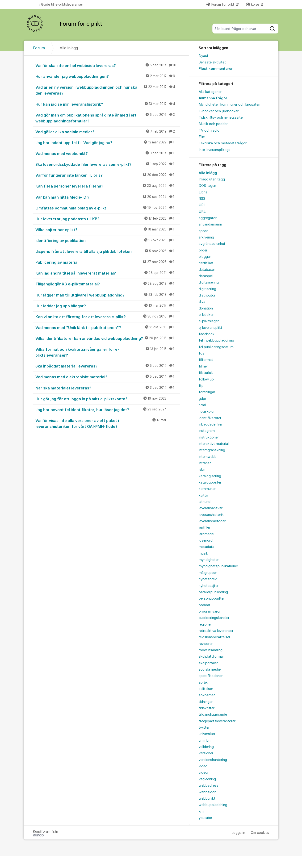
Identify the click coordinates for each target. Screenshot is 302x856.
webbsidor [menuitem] (207, 792)
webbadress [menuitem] (208, 785)
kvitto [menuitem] (203, 495)
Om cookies (260, 833)
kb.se (253, 4)
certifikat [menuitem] (206, 263)
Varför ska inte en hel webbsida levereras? (107, 65)
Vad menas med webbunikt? (107, 153)
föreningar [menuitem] (207, 392)
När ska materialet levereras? (107, 387)
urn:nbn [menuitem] (204, 740)
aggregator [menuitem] (208, 218)
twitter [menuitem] (204, 727)
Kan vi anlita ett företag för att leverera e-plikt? (107, 316)
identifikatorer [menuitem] (210, 418)
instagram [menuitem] (207, 431)
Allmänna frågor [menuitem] (213, 98)
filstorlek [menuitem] (206, 373)
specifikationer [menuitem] (211, 676)
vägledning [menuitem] (207, 779)
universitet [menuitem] (207, 734)
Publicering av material (107, 262)
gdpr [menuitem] (202, 399)
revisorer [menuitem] (206, 644)
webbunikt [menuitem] (207, 798)
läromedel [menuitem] (206, 534)
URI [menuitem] (202, 205)
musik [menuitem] (203, 553)
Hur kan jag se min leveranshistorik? (107, 104)
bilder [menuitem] (203, 250)
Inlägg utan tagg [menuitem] (212, 179)
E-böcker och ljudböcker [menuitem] (219, 111)
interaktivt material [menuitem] (214, 444)
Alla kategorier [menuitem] (210, 92)
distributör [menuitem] (207, 295)
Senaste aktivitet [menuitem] (212, 62)
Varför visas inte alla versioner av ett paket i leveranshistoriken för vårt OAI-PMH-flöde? (107, 423)
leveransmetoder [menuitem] (212, 521)
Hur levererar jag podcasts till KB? (107, 218)
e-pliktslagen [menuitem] (209, 321)
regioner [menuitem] (205, 624)
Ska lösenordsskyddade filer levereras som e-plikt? (107, 164)
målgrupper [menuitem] (208, 573)
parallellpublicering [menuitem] (213, 592)
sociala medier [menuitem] (210, 669)
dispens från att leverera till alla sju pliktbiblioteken (107, 251)
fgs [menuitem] (201, 353)
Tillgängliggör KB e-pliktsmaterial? (107, 283)
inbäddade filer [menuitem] (210, 424)
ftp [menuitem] (201, 386)
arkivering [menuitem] (206, 237)
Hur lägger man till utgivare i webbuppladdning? (107, 294)
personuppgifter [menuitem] (212, 598)
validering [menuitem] (206, 747)
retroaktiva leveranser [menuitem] (216, 631)
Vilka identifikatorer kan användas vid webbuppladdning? (107, 338)
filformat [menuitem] (206, 360)
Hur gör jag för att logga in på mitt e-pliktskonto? (107, 398)
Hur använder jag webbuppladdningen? (107, 76)
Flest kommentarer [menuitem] (216, 69)
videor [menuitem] (204, 772)
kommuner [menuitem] (207, 489)
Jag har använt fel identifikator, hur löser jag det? (107, 409)
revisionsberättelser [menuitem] (214, 637)
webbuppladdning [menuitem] (213, 805)
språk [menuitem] (203, 682)
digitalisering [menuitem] (209, 282)
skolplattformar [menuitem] (211, 656)
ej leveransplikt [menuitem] (210, 328)
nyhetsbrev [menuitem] (208, 579)
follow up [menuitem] (206, 379)
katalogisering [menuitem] (210, 476)
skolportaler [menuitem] (208, 663)
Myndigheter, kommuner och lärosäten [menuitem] (229, 104)
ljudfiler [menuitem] (204, 527)
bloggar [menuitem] (205, 257)
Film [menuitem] (202, 137)
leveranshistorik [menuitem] (211, 515)
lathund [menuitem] (204, 502)
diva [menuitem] (202, 302)
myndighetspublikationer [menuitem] (218, 566)
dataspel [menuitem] (206, 276)
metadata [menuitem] (206, 547)
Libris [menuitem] (203, 192)
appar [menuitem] (203, 231)
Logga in (238, 833)
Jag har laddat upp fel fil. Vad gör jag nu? (107, 142)
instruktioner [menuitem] (209, 437)
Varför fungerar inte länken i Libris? (107, 175)
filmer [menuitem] (203, 366)
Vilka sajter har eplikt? (107, 229)
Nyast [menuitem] (203, 56)
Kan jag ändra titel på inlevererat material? (107, 273)
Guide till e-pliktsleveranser (61, 4)
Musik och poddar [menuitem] (213, 124)
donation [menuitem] (206, 308)
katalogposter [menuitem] (210, 482)
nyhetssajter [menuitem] (208, 586)
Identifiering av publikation (107, 240)
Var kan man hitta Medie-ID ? (107, 197)
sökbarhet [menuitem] (207, 695)
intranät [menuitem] (205, 463)
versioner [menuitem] (206, 753)
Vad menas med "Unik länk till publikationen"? (107, 327)
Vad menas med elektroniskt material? (107, 376)
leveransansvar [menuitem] (210, 508)
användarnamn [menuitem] (210, 224)
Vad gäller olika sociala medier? (107, 131)
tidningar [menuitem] (206, 702)
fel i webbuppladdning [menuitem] (216, 340)
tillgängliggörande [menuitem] (213, 714)
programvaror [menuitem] (210, 611)
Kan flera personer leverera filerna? (107, 185)
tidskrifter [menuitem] (206, 708)
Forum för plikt (220, 4)
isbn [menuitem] (202, 469)
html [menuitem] (202, 405)
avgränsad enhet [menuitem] (212, 244)
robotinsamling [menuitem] (210, 650)
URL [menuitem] (202, 211)
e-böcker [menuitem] (206, 315)
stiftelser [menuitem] (206, 689)
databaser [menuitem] (207, 269)
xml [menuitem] (201, 811)
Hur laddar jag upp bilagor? (107, 305)
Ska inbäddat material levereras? (107, 365)
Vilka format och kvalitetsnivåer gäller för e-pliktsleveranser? (107, 352)
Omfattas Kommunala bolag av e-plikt (107, 207)
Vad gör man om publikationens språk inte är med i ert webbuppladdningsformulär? (107, 117)
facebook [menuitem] (206, 334)
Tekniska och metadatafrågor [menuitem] (223, 143)
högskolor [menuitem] (207, 411)
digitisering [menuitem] (207, 289)
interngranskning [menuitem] (212, 450)
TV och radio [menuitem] (209, 130)
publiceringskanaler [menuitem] (214, 618)
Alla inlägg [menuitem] (208, 173)
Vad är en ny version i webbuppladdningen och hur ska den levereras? (107, 90)
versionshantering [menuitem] (213, 760)
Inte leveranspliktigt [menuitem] (214, 150)
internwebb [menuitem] (208, 457)
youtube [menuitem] (205, 818)
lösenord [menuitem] (206, 540)
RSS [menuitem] (202, 198)
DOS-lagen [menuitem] (207, 186)
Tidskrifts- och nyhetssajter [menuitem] (221, 117)
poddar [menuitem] (204, 605)
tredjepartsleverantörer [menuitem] (217, 721)
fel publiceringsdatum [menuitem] (216, 347)
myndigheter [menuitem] (209, 560)
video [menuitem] (203, 766)
